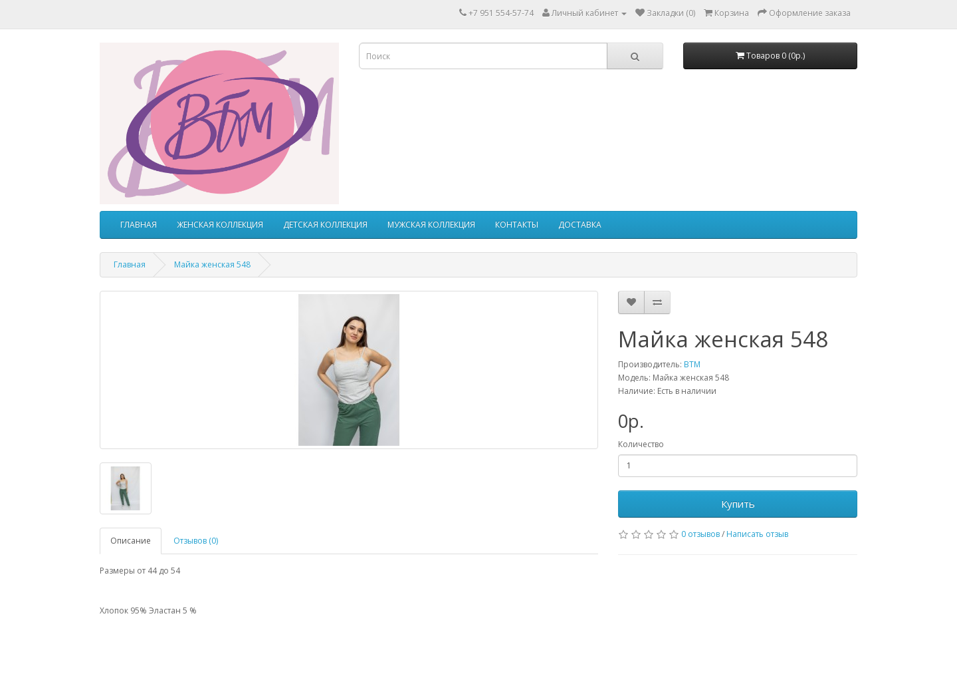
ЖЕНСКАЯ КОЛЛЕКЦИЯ (220, 224)
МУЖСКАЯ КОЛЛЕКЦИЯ (431, 224)
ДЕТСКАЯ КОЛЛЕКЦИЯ (325, 224)
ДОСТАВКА (579, 224)
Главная (130, 264)
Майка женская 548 (212, 264)
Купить (738, 503)
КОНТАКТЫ (516, 224)
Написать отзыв (757, 534)
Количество (641, 444)
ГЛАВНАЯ (138, 224)
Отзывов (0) (195, 540)
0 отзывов (700, 534)
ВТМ (692, 364)
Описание (130, 540)
